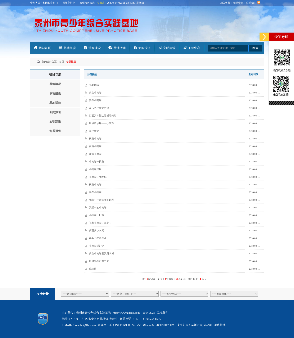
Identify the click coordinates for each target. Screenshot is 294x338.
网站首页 (45, 48)
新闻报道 (144, 48)
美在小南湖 (95, 92)
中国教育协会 (67, 2)
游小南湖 (94, 130)
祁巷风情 (94, 84)
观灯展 (93, 268)
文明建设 (169, 48)
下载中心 (194, 48)
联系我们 (251, 2)
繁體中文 (238, 2)
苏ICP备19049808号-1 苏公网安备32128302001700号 (141, 325)
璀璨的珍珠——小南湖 (101, 123)
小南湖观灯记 (96, 245)
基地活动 (119, 48)
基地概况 (70, 48)
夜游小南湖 (95, 138)
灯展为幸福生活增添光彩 (102, 115)
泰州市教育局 (87, 2)
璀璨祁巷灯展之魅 (99, 261)
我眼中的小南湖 (97, 207)
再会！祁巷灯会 (97, 238)
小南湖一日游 (96, 161)
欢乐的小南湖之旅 (99, 107)
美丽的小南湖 (96, 230)
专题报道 (55, 131)
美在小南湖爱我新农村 (101, 253)
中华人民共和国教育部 (42, 2)
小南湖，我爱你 (97, 176)
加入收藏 (225, 2)
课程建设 (94, 48)
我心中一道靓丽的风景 (101, 199)
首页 (61, 61)
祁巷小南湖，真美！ (100, 222)
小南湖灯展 (95, 169)
